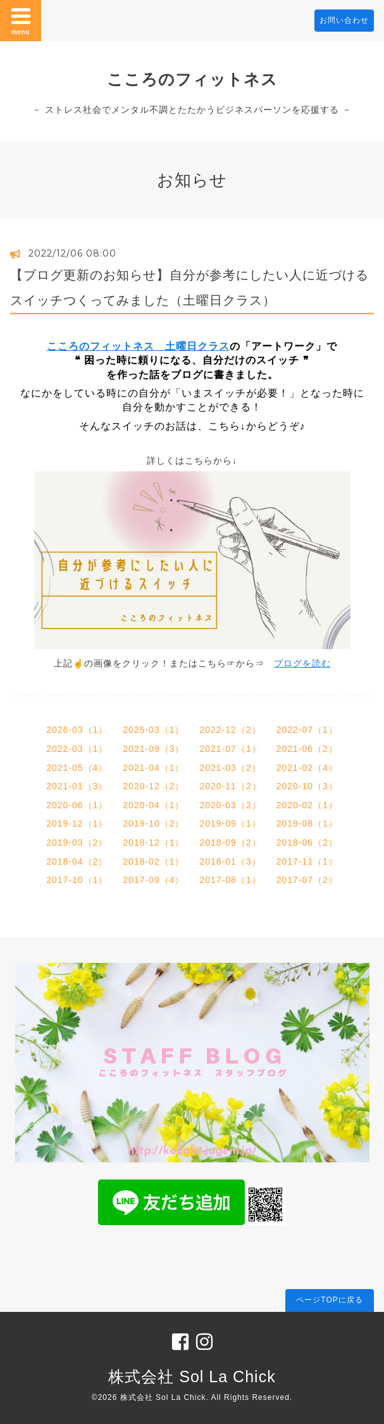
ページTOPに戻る (329, 1299)
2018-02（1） (153, 861)
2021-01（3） (77, 786)
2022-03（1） (77, 749)
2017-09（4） (153, 880)
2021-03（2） (230, 768)
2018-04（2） (77, 861)
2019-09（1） (230, 823)
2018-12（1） (153, 842)
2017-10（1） (77, 880)
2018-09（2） (230, 842)
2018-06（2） (307, 842)
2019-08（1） (307, 823)
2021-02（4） (307, 768)
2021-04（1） (153, 768)
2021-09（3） (153, 749)
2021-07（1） (230, 749)
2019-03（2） (77, 842)
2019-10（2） (153, 823)
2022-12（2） (230, 730)
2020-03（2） (230, 805)
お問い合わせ (344, 20)
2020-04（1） (153, 805)
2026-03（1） (77, 730)
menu (20, 20)
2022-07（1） (307, 730)
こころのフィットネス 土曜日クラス (138, 346)
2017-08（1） (230, 880)
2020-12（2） (153, 786)
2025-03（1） (153, 730)
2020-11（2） (230, 786)
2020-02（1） (307, 805)
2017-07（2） (307, 880)
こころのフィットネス (192, 79)
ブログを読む (302, 663)
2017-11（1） (307, 861)
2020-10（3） (307, 786)
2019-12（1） (77, 823)
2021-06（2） (307, 749)
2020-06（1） (77, 805)
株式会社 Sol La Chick (191, 1376)
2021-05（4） (77, 768)
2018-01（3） (230, 861)
